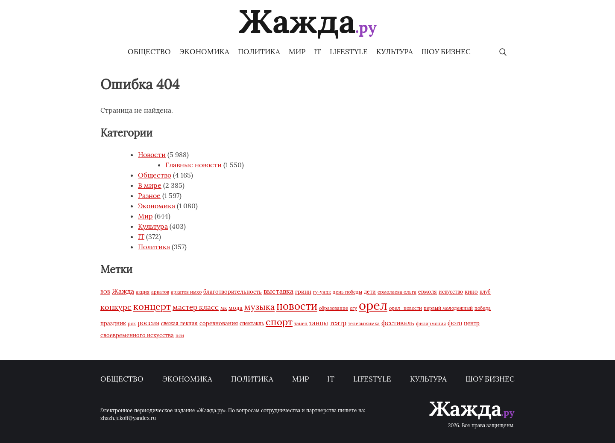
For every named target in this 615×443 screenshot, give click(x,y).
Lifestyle (349, 51)
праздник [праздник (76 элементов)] (113, 323)
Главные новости (193, 164)
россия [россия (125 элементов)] (148, 323)
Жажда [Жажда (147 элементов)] (123, 291)
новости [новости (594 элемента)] (296, 306)
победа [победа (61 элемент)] (482, 308)
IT (317, 51)
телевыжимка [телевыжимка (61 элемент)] (364, 323)
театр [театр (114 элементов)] (338, 323)
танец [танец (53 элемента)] (301, 323)
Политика (259, 51)
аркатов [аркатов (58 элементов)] (160, 292)
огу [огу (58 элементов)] (353, 308)
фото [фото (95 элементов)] (455, 323)
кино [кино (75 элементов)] (471, 291)
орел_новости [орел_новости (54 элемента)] (405, 308)
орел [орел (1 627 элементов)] (373, 305)
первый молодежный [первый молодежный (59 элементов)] (448, 308)
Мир (297, 51)
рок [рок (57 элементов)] (132, 323)
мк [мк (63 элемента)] (223, 308)
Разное (149, 195)
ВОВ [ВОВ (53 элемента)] (105, 292)
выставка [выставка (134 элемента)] (278, 291)
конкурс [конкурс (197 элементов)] (116, 307)
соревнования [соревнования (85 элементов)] (218, 323)
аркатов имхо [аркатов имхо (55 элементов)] (186, 292)
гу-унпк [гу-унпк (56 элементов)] (322, 292)
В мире (149, 185)
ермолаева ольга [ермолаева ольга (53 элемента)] (397, 292)
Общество (149, 51)
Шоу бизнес (446, 51)
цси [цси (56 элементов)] (180, 335)
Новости (152, 154)
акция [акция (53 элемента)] (142, 292)
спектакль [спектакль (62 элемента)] (252, 323)
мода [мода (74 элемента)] (235, 307)
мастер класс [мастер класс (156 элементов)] (196, 307)
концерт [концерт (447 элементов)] (152, 306)
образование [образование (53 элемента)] (333, 308)
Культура (394, 51)
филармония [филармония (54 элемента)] (431, 323)
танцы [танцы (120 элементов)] (318, 323)
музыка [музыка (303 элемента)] (259, 306)
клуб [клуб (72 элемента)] (485, 292)
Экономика (204, 51)
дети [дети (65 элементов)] (370, 292)
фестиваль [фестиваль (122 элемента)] (397, 323)
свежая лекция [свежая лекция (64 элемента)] (179, 323)
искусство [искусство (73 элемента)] (451, 291)
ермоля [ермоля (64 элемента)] (427, 292)
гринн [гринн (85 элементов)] (303, 291)
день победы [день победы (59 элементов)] (347, 292)
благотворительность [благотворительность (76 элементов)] (232, 291)
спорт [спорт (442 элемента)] (279, 322)
